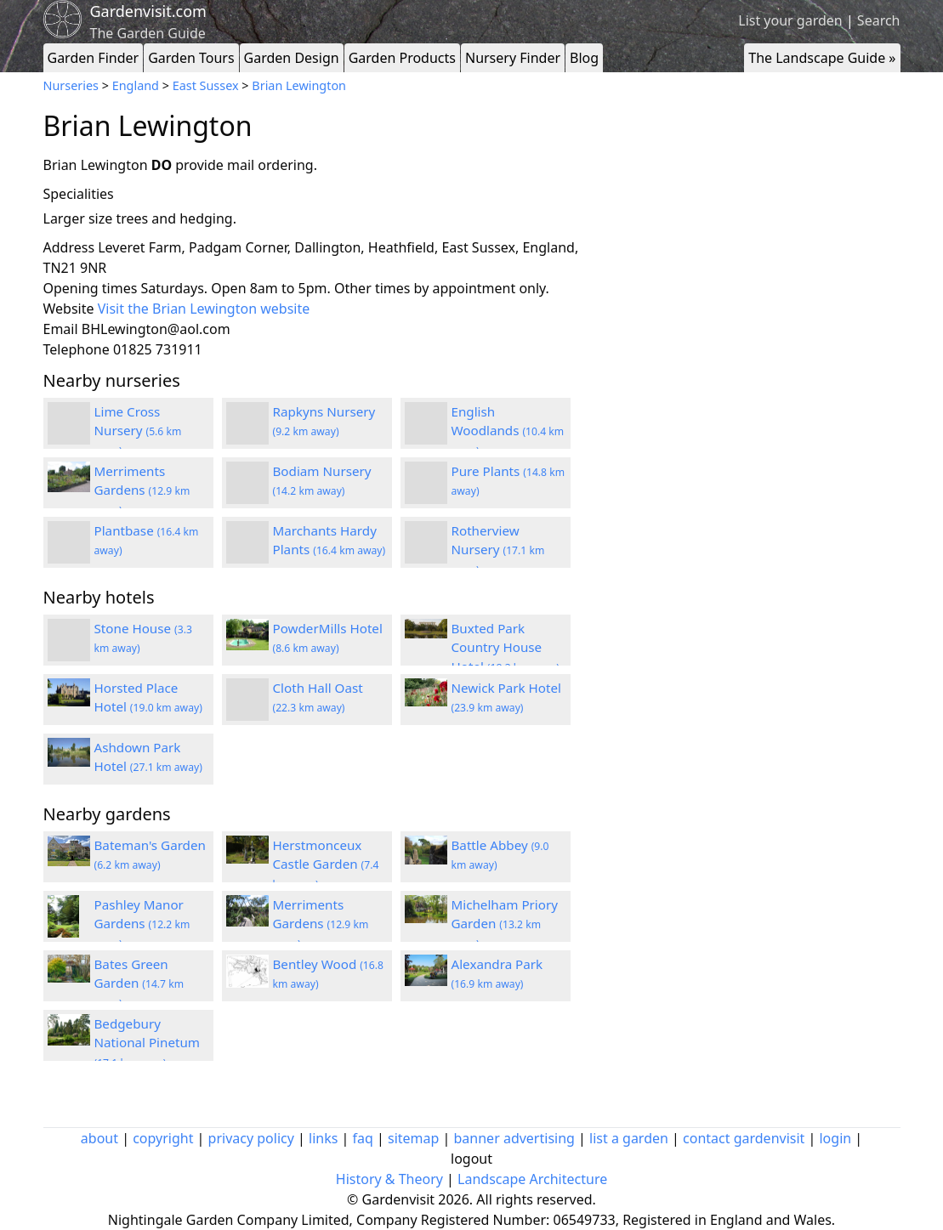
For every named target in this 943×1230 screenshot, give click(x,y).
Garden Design (291, 57)
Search (878, 20)
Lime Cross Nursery (138, 431)
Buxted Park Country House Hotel (506, 648)
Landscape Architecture (532, 1179)
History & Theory (389, 1179)
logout (471, 1158)
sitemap (413, 1138)
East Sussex (206, 85)
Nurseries (71, 85)
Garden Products (402, 57)
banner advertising (514, 1138)
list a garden (628, 1138)
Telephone (76, 349)
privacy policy (251, 1138)
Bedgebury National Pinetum (147, 1043)
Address (69, 247)
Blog (584, 57)
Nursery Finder (512, 57)
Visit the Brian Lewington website (204, 308)
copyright (163, 1138)
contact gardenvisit (743, 1138)
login (835, 1138)
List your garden (790, 20)
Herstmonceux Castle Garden (326, 864)
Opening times (90, 288)
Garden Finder (93, 57)
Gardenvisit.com (148, 11)
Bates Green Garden (139, 983)
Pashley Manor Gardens (142, 924)
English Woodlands (508, 431)
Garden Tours (191, 57)
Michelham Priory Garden (505, 924)
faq (363, 1138)
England (135, 85)
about (99, 1138)
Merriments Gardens (142, 490)
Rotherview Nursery (498, 550)
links (323, 1138)
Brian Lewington (299, 85)
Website (68, 308)
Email (60, 329)
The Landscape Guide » (821, 57)
